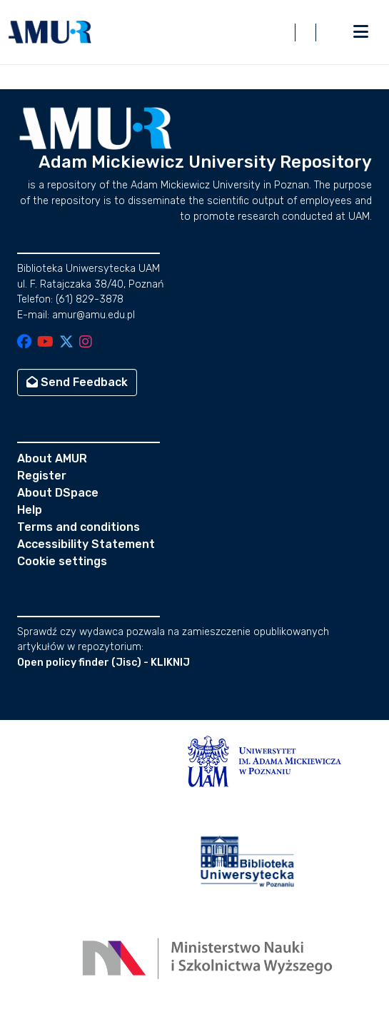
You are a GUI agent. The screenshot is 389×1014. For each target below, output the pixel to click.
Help (29, 510)
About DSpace (57, 493)
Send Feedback (77, 382)
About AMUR (52, 458)
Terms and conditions (78, 527)
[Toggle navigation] (360, 32)
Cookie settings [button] (62, 561)
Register (41, 475)
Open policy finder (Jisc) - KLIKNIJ (103, 662)
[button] (50, 32)
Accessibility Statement (86, 544)
